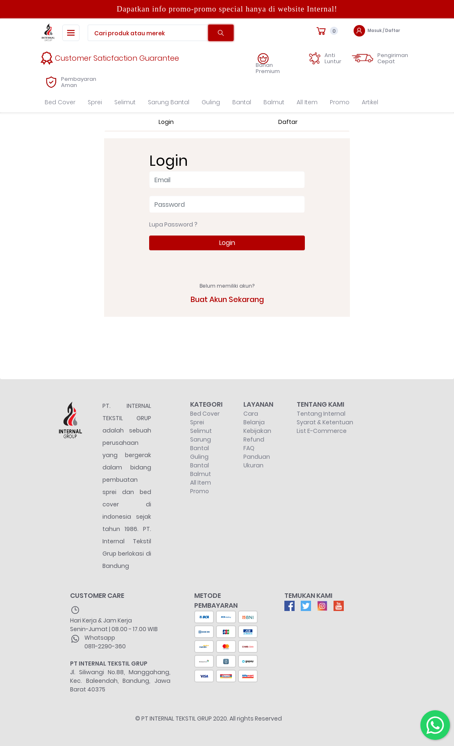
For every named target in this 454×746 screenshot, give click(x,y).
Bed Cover (60, 102)
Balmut (273, 102)
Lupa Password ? (173, 224)
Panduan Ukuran (256, 461)
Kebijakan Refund (257, 435)
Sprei (95, 102)
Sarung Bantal (168, 102)
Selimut (125, 102)
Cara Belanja (254, 418)
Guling (211, 102)
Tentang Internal (321, 414)
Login (227, 242)
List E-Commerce (322, 431)
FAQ (248, 448)
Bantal (241, 102)
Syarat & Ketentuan (325, 422)
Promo (340, 102)
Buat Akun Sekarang (227, 299)
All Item (307, 102)
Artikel (370, 102)
